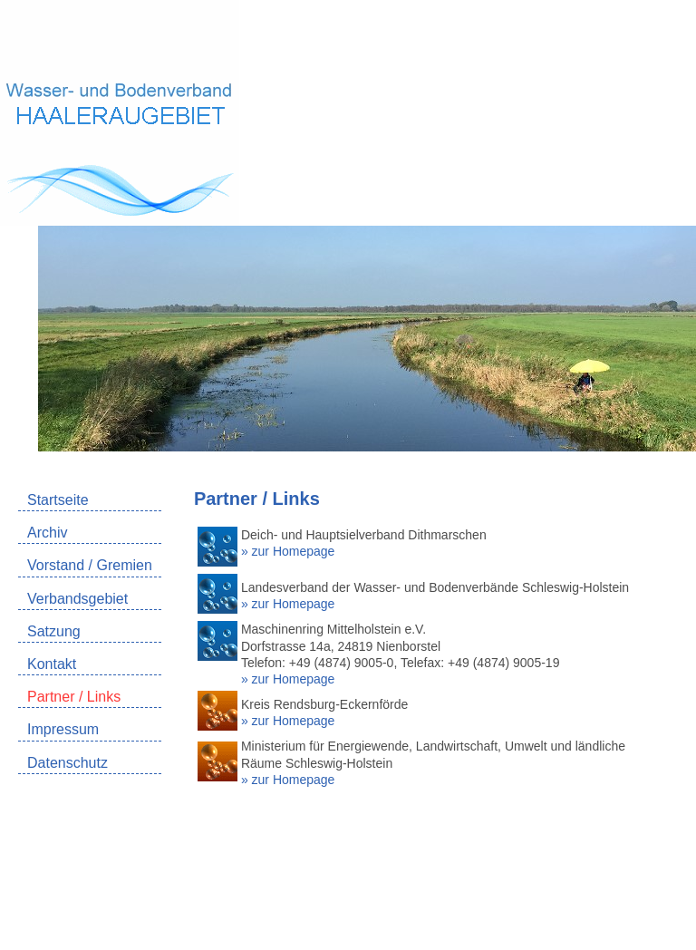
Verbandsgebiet (77, 598)
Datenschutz (67, 763)
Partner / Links (74, 696)
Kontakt (51, 664)
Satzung (54, 631)
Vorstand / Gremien (89, 565)
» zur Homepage (288, 551)
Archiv (47, 532)
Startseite (58, 500)
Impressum (63, 729)
